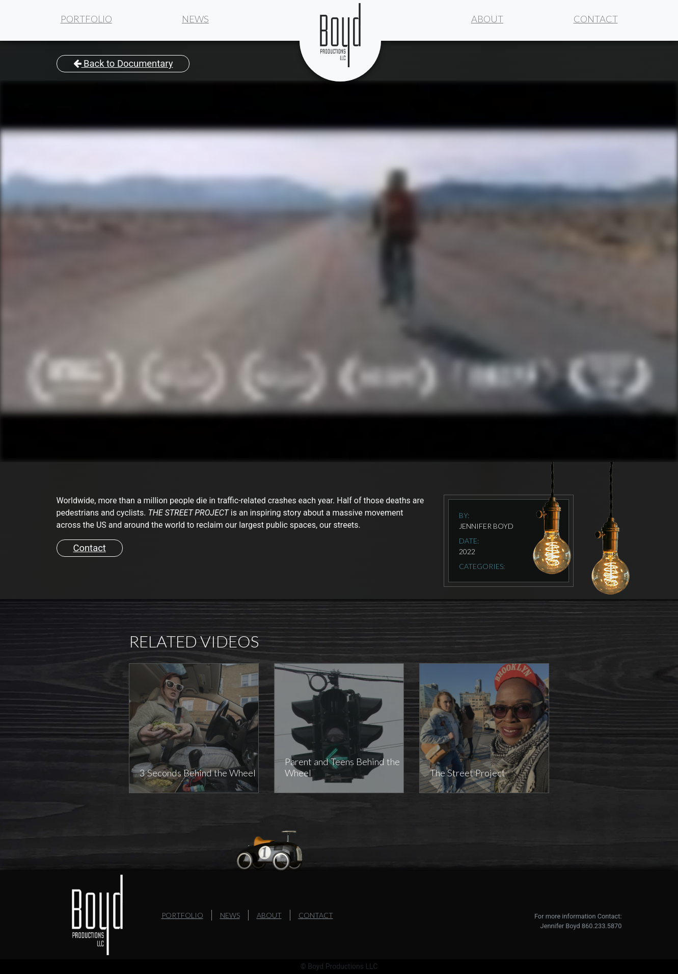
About (487, 18)
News (195, 18)
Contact (596, 18)
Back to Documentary (123, 63)
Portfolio (86, 18)
